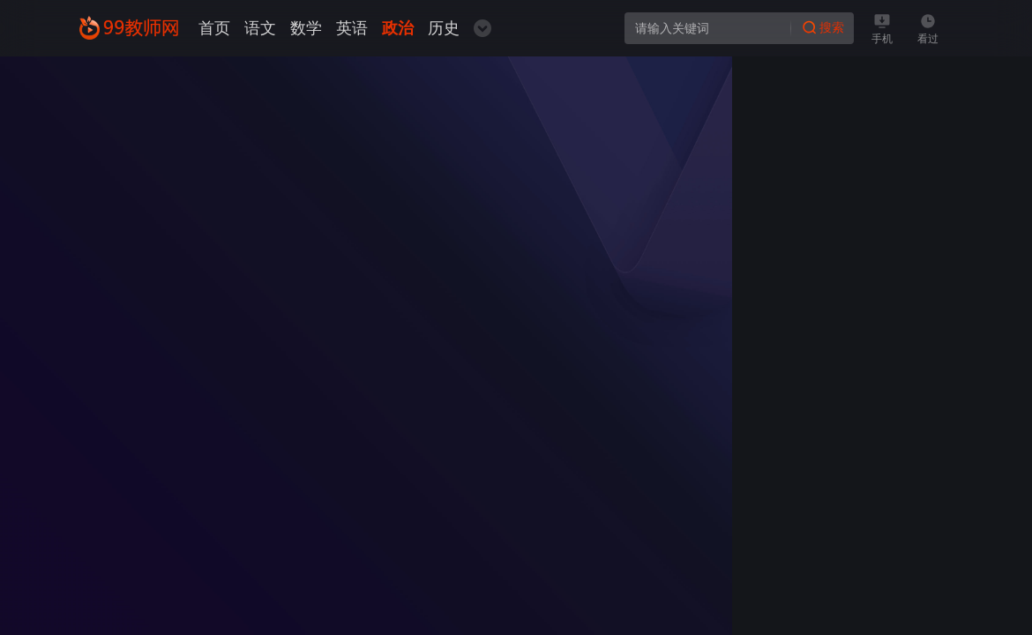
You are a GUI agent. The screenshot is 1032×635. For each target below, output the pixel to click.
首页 (214, 28)
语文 (260, 28)
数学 (306, 28)
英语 (352, 28)
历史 (444, 28)
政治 (398, 28)
